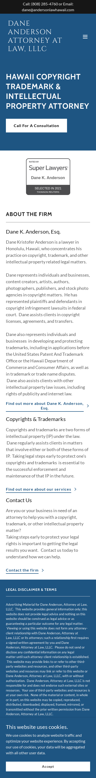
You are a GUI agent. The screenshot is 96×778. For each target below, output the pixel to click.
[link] (35, 49)
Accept (48, 766)
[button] (85, 37)
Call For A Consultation (36, 125)
